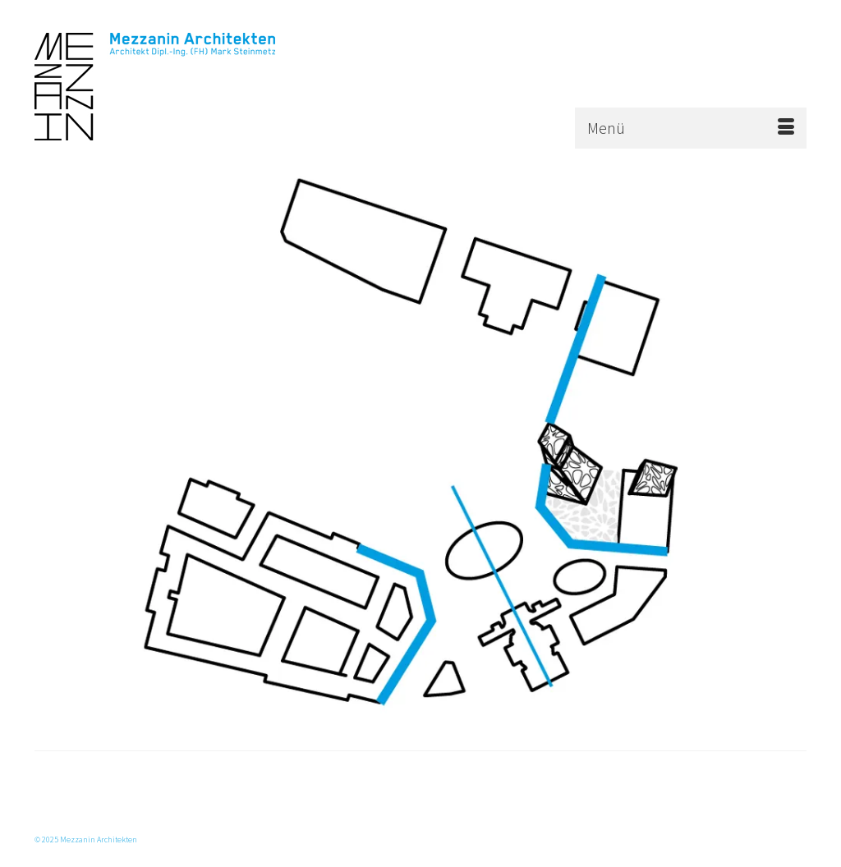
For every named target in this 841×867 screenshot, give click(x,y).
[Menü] (691, 128)
